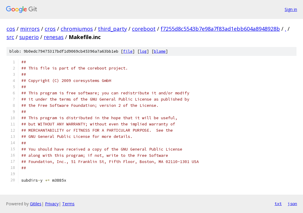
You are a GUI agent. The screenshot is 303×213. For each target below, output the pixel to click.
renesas (54, 37)
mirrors (30, 28)
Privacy (52, 203)
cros (50, 28)
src (10, 37)
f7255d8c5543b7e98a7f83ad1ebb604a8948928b (220, 28)
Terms (68, 203)
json (292, 203)
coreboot (144, 28)
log (143, 51)
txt (278, 203)
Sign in (291, 9)
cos (11, 28)
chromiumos (77, 28)
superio (29, 37)
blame (160, 51)
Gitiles (35, 203)
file (128, 51)
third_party (112, 28)
